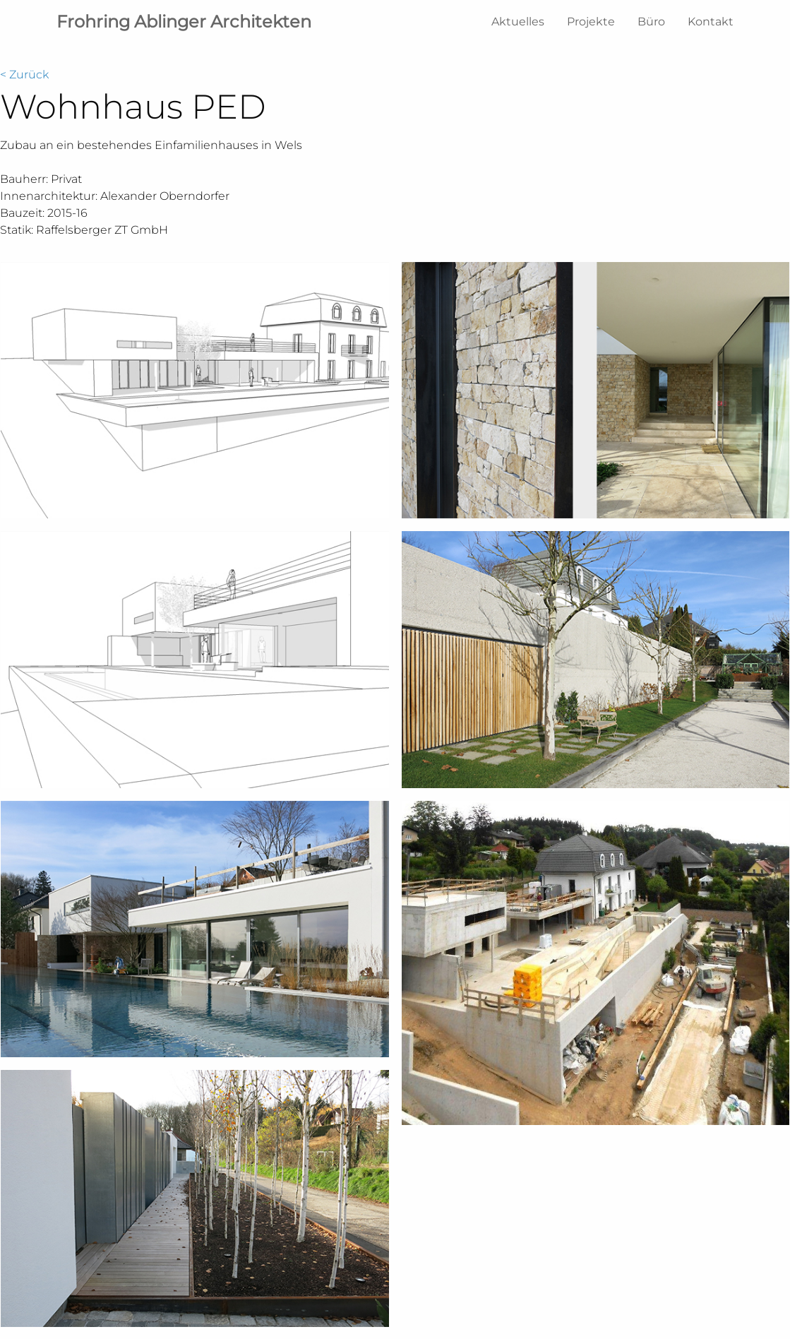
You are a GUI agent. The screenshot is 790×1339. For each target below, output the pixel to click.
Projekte (591, 21)
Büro (651, 21)
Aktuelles (517, 21)
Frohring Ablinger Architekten (183, 21)
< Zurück (24, 74)
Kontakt (711, 21)
